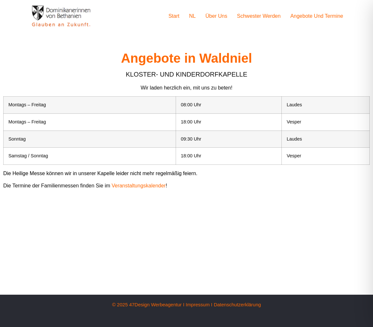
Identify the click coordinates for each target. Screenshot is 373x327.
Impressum (198, 304)
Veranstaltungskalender (139, 185)
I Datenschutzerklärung (236, 304)
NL (192, 16)
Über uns (216, 16)
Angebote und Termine (316, 16)
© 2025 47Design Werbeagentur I (148, 304)
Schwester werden (259, 16)
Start (174, 16)
